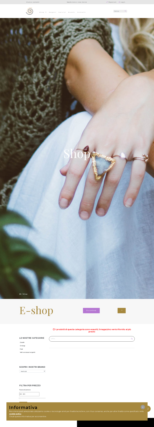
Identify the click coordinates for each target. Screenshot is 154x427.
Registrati (112, 2)
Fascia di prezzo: (25, 390)
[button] (143, 407)
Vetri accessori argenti (27, 352)
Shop (43, 12)
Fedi (21, 349)
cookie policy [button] (15, 414)
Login (122, 2)
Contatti (81, 12)
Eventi (71, 12)
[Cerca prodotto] (90, 338)
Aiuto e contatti (33, 2)
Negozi (52, 12)
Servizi (62, 12)
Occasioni (91, 310)
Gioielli (22, 342)
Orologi (22, 346)
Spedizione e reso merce (77, 2)
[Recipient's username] (118, 11)
